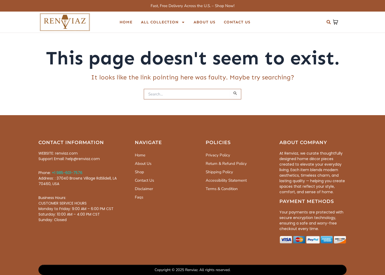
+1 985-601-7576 (67, 172)
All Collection (163, 22)
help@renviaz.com (83, 158)
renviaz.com (66, 153)
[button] (328, 22)
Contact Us (237, 22)
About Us (204, 22)
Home (126, 22)
